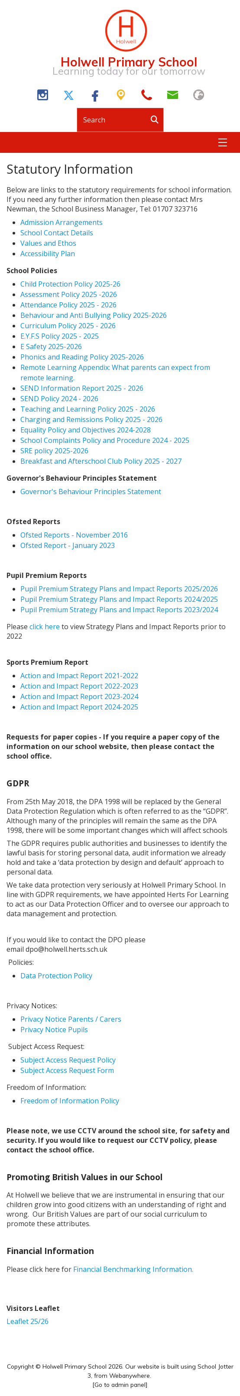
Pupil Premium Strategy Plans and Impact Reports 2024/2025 (119, 599)
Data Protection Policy (56, 975)
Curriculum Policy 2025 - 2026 (68, 325)
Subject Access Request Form (67, 1070)
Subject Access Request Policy (68, 1060)
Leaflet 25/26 (27, 1321)
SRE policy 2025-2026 (54, 450)
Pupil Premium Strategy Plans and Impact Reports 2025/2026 (119, 589)
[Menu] (223, 142)
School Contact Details (56, 233)
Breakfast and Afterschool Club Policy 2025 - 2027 (101, 461)
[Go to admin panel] (120, 1384)
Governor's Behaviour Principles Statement (90, 491)
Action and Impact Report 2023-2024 (79, 696)
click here (45, 626)
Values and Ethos (48, 243)
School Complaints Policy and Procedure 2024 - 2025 (104, 440)
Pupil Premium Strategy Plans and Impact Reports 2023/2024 (119, 609)
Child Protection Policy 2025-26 (70, 284)
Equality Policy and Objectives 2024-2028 (85, 430)
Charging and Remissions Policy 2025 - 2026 (91, 419)
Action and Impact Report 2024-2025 (79, 707)
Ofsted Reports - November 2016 (74, 535)
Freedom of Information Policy (69, 1101)
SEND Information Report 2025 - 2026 (81, 388)
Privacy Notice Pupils (54, 1029)
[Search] (157, 120)
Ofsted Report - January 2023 (68, 545)
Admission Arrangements (61, 222)
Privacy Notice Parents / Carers (70, 1019)
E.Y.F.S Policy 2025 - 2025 (59, 336)
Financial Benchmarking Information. (133, 1269)
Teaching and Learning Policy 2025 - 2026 (87, 409)
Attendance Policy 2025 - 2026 (68, 305)
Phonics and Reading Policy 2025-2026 (82, 357)
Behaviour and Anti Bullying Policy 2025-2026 (93, 315)
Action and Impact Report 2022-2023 (79, 686)
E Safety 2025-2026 (51, 346)
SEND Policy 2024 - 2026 (59, 398)
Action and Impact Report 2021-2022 (79, 675)
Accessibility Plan (48, 253)
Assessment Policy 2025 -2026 (68, 294)
